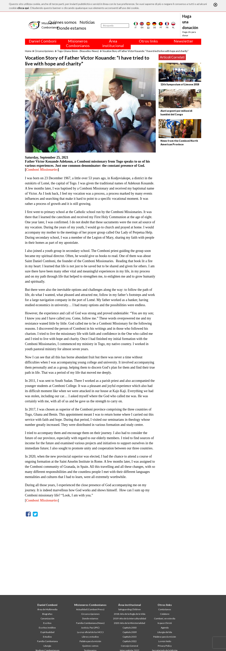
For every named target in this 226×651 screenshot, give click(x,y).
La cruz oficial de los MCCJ (90, 632)
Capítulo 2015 (130, 636)
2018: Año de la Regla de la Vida (129, 613)
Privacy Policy (165, 645)
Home (28, 51)
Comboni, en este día (164, 618)
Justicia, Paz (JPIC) (90, 627)
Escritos (47, 623)
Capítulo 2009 (130, 632)
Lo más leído (164, 641)
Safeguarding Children (129, 609)
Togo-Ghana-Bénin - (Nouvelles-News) (78, 51)
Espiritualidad (47, 632)
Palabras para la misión (164, 636)
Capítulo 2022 (130, 641)
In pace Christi (165, 623)
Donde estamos (71, 28)
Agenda (165, 627)
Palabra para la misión (90, 641)
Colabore (164, 613)
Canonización (47, 618)
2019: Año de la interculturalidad (129, 618)
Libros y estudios (90, 636)
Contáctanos (164, 609)
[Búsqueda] (115, 26)
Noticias (87, 22)
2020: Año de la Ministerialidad (129, 623)
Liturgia (47, 645)
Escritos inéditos (47, 627)
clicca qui (23, 7)
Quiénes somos (62, 22)
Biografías (47, 613)
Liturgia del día (164, 632)
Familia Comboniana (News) (90, 623)
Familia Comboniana (47, 641)
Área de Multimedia (47, 609)
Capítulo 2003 (130, 627)
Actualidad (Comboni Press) (90, 609)
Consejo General (129, 645)
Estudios (47, 636)
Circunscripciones (44, 51)
